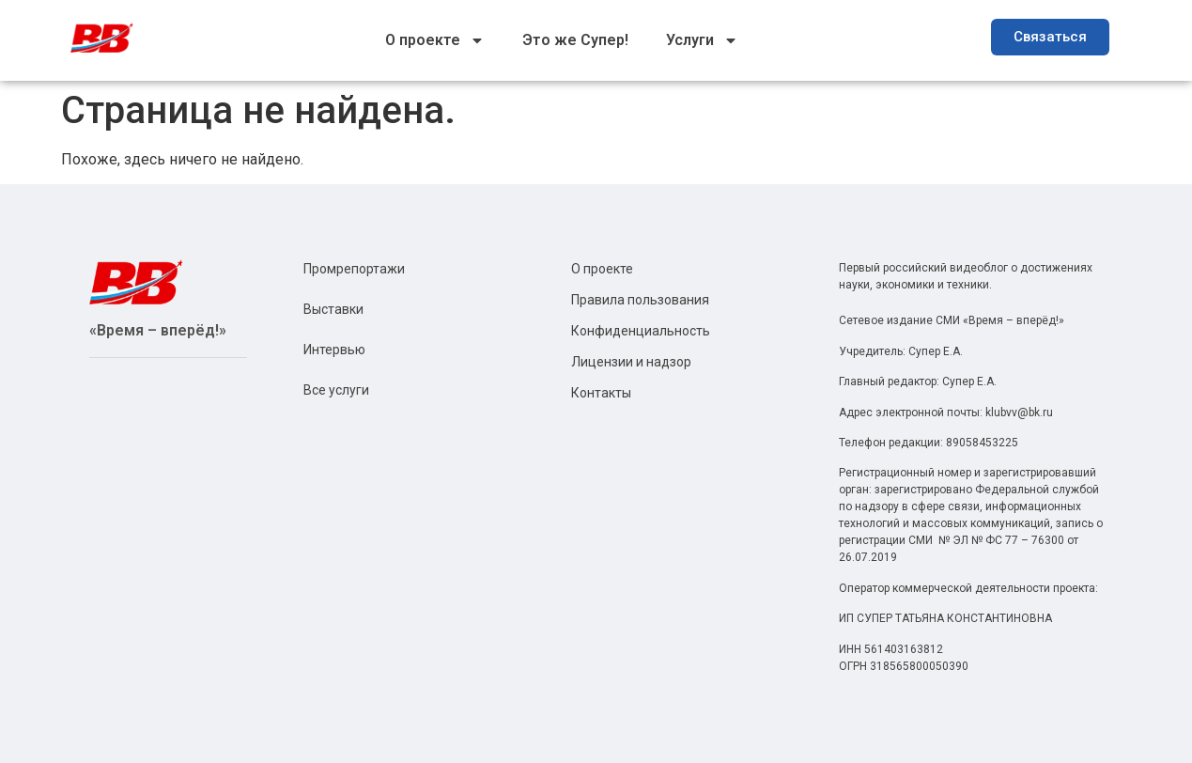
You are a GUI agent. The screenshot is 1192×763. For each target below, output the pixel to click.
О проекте (435, 40)
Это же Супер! (575, 40)
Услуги (702, 40)
